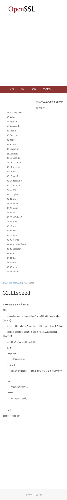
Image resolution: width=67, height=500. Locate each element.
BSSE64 (46, 89)
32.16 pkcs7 (12, 176)
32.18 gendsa (13, 185)
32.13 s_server (14, 162)
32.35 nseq (12, 262)
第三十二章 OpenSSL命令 (49, 102)
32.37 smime (13, 271)
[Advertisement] (33, 51)
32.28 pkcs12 (13, 230)
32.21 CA (11, 199)
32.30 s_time (13, 240)
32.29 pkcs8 (12, 235)
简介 (22, 89)
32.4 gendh (12, 121)
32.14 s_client (13, 167)
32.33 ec (11, 253)
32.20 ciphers (13, 194)
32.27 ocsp (12, 226)
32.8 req (11, 140)
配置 (33, 89)
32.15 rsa (11, 171)
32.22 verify (12, 203)
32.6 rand (11, 130)
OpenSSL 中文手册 (33, 494)
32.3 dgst (11, 117)
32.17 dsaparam (14, 180)
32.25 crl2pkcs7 (14, 217)
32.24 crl (11, 212)
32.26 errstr (12, 221)
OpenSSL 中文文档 (21, 9)
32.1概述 (40, 108)
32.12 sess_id (13, 158)
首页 (11, 89)
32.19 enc (11, 189)
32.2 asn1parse (14, 112)
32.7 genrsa (12, 135)
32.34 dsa (11, 258)
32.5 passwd (13, 126)
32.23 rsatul (12, 208)
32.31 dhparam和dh (16, 244)
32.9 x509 (11, 144)
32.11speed (12, 153)
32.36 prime (12, 267)
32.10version (13, 149)
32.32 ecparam (14, 249)
